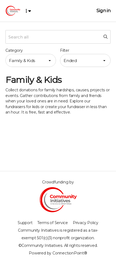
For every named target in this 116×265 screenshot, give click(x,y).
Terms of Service (52, 222)
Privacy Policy (85, 222)
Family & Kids (22, 60)
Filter (64, 50)
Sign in (103, 10)
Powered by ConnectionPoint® (58, 253)
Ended (70, 60)
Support (25, 222)
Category (14, 50)
